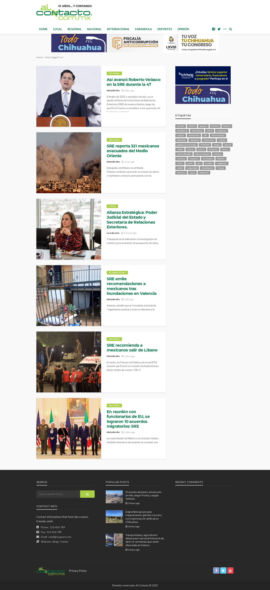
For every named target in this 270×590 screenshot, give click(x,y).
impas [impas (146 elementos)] (217, 144)
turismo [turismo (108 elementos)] (181, 172)
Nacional (94, 29)
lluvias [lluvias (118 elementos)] (225, 149)
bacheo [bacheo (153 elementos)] (215, 126)
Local (57, 29)
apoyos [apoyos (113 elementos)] (203, 126)
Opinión (183, 29)
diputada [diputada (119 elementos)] (181, 140)
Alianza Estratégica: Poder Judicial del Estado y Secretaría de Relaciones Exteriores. (132, 219)
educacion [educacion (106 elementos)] (209, 140)
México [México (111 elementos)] (221, 158)
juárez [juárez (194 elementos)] (201, 149)
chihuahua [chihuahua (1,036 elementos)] (197, 130)
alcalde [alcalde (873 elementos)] (180, 126)
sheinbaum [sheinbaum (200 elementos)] (207, 168)
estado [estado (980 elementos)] (222, 140)
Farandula (143, 29)
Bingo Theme (60, 541)
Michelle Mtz (113, 90)
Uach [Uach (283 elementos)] (192, 172)
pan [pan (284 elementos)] (199, 163)
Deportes (164, 29)
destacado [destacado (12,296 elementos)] (194, 135)
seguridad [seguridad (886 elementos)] (192, 168)
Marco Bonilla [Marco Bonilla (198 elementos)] (184, 154)
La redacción (113, 233)
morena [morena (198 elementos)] (181, 158)
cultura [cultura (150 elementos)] (180, 135)
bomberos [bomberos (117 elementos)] (182, 130)
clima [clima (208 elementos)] (209, 130)
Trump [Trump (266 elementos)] (220, 168)
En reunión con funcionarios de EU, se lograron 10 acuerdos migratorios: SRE (128, 419)
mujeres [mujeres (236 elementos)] (194, 158)
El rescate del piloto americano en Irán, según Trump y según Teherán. (143, 495)
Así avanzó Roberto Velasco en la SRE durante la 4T (133, 82)
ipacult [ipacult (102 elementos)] (227, 144)
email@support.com (60, 536)
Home (43, 29)
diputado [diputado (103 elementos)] (194, 140)
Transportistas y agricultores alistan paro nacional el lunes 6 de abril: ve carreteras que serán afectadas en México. (144, 540)
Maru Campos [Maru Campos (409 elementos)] (202, 154)
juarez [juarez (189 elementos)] (190, 149)
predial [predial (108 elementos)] (208, 163)
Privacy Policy (78, 570)
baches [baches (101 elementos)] (226, 126)
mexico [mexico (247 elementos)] (217, 154)
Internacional (118, 29)
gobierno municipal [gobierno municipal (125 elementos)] (186, 144)
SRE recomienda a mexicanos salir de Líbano (132, 347)
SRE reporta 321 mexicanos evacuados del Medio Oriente (133, 151)
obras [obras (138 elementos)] (180, 163)
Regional (75, 29)
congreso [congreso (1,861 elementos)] (221, 130)
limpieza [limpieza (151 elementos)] (213, 149)
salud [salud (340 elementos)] (180, 168)
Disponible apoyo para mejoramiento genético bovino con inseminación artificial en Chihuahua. (143, 516)
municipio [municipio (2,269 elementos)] (208, 158)
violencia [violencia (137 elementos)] (204, 172)
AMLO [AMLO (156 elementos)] (192, 126)
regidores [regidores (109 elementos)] (222, 163)
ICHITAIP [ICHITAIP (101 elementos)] (205, 144)
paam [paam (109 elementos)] (190, 163)
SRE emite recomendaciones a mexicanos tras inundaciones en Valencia (131, 286)
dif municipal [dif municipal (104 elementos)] (218, 135)
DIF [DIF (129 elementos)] (205, 135)
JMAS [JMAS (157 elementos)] (180, 149)
